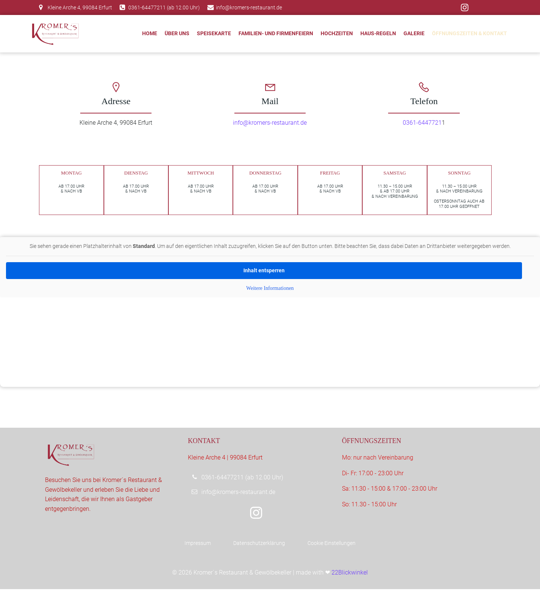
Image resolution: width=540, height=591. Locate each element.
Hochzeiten (337, 33)
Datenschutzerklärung (259, 545)
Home (149, 33)
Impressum (197, 545)
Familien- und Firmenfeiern (275, 33)
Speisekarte (214, 33)
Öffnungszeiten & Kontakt (469, 33)
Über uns (177, 33)
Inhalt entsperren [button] (264, 272)
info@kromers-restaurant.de (270, 122)
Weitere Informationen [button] (270, 289)
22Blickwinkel (350, 574)
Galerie (414, 33)
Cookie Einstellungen (332, 545)
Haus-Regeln (378, 33)
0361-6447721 (422, 122)
